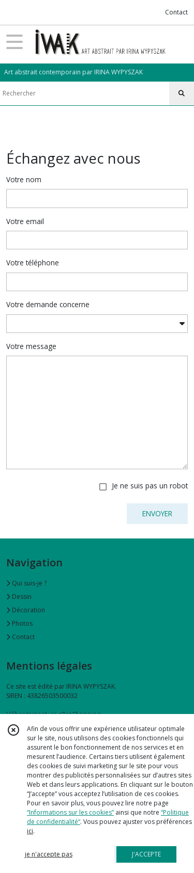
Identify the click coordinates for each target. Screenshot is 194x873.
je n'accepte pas (48, 854)
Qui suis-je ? (26, 583)
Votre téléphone (32, 262)
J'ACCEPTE (146, 854)
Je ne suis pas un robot (150, 485)
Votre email (25, 221)
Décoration (25, 610)
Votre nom (23, 179)
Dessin (19, 596)
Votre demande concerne (47, 304)
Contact (176, 12)
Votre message (31, 346)
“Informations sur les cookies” (70, 812)
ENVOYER (157, 513)
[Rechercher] (181, 93)
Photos (19, 623)
